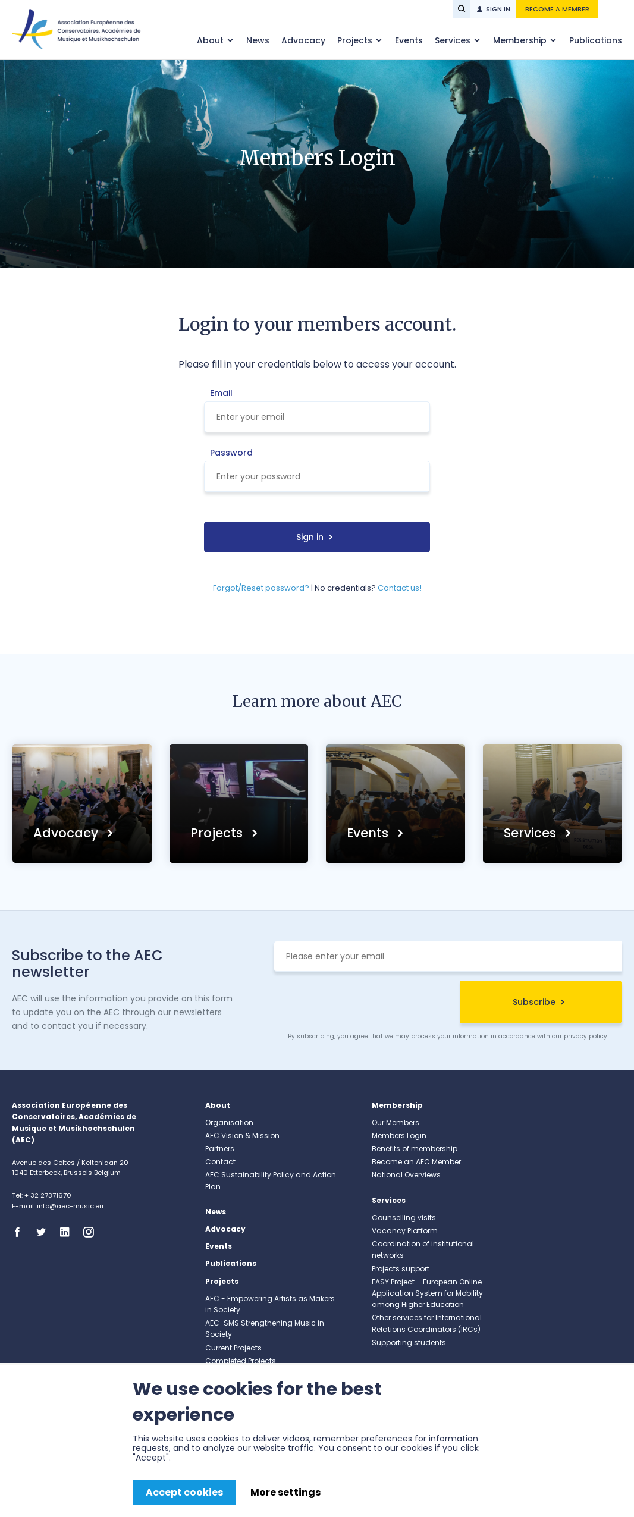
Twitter (45, 1232)
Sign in (498, 9)
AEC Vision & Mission (242, 1135)
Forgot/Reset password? (261, 587)
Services (454, 40)
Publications (595, 40)
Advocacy (303, 40)
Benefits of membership (414, 1149)
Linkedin (68, 1232)
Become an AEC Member (416, 1162)
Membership (521, 40)
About (211, 40)
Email (221, 393)
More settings (285, 1492)
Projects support (400, 1269)
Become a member (557, 9)
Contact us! (400, 587)
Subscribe (534, 1002)
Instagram (92, 1232)
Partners (219, 1149)
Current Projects (233, 1348)
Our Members (395, 1122)
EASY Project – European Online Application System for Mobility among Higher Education (427, 1293)
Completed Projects (240, 1361)
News (257, 40)
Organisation (229, 1122)
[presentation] (364, 1004)
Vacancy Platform (405, 1231)
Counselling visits (404, 1218)
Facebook (21, 1232)
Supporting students (409, 1342)
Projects (356, 40)
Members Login (399, 1135)
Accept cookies (184, 1492)
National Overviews (406, 1175)
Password (231, 452)
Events (409, 40)
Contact (220, 1162)
